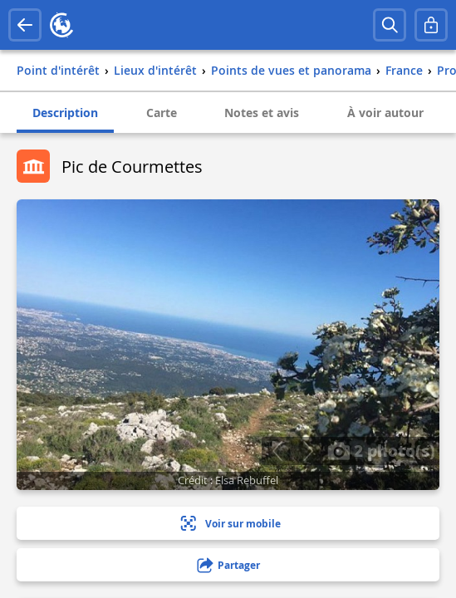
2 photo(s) (381, 450)
